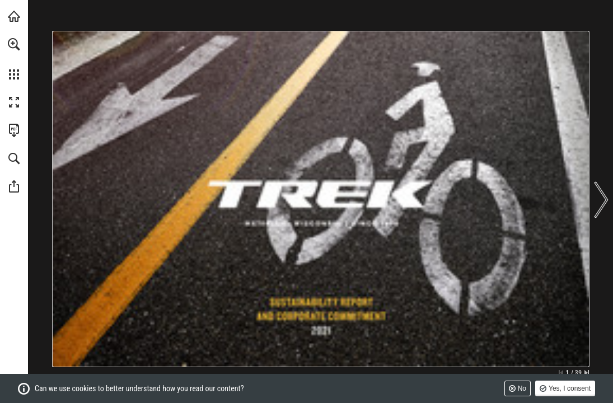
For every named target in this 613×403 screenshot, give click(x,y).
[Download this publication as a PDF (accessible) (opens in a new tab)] (14, 130)
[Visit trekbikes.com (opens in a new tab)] (14, 16)
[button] (14, 44)
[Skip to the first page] (561, 373)
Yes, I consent (570, 388)
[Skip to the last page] (586, 373)
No (522, 388)
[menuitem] (14, 58)
